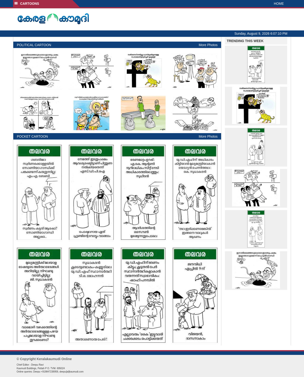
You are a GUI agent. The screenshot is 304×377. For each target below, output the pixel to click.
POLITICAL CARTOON (34, 45)
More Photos (208, 45)
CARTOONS (26, 3)
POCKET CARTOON (32, 136)
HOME (279, 3)
